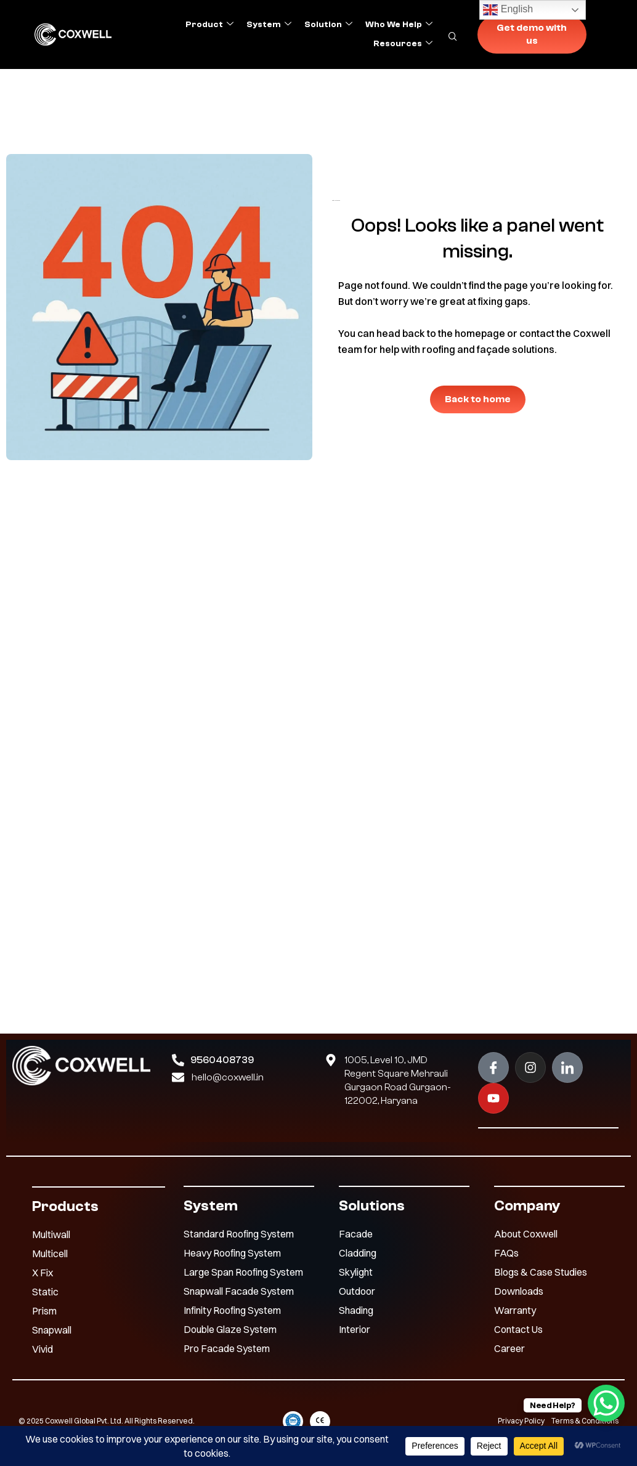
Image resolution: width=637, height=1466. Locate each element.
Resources (402, 43)
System (268, 24)
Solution (328, 24)
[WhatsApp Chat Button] (606, 1403)
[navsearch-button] (459, 34)
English (508, 9)
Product (209, 24)
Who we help (398, 24)
